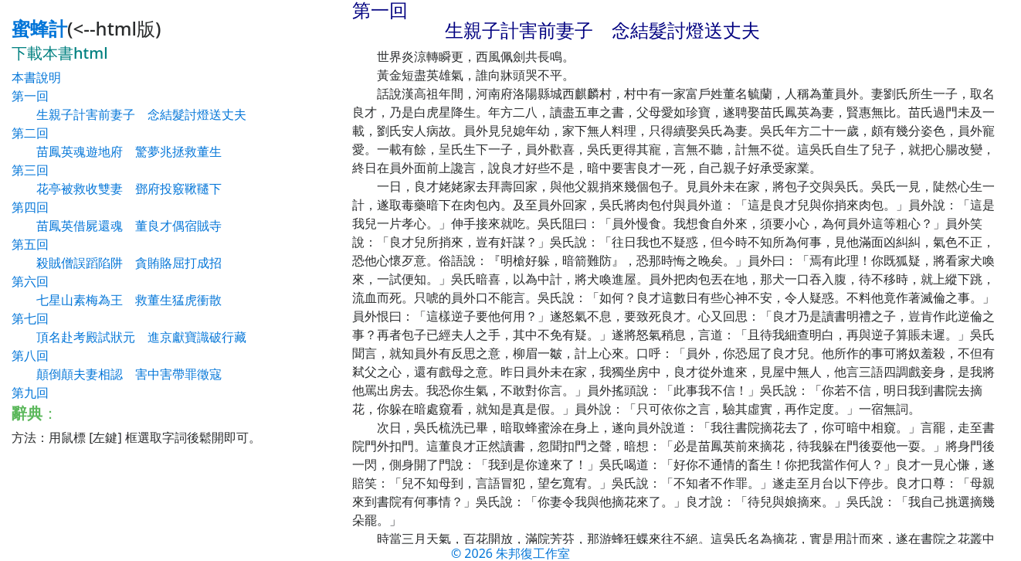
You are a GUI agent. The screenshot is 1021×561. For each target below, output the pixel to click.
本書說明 (36, 77)
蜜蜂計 (39, 28)
